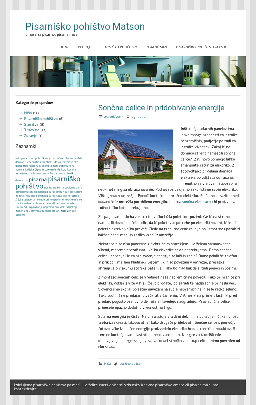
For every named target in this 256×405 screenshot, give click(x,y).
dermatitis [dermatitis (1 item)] (22, 162)
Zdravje (30, 135)
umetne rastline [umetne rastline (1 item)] (48, 203)
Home (65, 47)
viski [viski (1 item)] (63, 207)
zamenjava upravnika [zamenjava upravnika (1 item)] (28, 211)
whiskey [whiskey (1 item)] (71, 207)
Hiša (107, 363)
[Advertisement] (128, 93)
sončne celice (130, 363)
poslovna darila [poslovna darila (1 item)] (73, 188)
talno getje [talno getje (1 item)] (38, 200)
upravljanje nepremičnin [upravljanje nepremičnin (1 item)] (43, 207)
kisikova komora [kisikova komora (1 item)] (66, 170)
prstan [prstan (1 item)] (60, 192)
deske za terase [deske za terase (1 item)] (63, 162)
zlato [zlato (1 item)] (63, 211)
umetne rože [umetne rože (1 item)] (67, 203)
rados (140, 116)
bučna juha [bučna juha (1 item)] (62, 158)
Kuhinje (84, 47)
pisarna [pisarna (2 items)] (38, 179)
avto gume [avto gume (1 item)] (22, 158)
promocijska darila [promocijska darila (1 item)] (44, 192)
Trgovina (31, 130)
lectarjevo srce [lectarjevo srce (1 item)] (24, 173)
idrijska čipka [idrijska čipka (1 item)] (33, 170)
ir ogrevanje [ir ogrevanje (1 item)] (49, 170)
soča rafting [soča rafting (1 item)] (63, 196)
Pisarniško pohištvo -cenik (201, 47)
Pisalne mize (157, 47)
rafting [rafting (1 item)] (69, 192)
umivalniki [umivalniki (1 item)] (22, 207)
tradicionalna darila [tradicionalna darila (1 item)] (27, 203)
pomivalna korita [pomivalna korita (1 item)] (54, 188)
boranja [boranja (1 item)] (32, 158)
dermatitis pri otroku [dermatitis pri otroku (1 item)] (41, 162)
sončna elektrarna (197, 201)
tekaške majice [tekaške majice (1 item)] (73, 200)
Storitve (31, 124)
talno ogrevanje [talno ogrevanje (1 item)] (55, 200)
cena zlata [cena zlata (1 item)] (76, 158)
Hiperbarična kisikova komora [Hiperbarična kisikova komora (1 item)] (40, 166)
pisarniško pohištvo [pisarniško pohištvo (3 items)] (48, 182)
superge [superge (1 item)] (27, 200)
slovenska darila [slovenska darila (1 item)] (45, 196)
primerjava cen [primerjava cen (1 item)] (24, 192)
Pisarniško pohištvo (118, 47)
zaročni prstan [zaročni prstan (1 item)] (50, 211)
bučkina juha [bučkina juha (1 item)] (46, 158)
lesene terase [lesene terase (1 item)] (41, 173)
